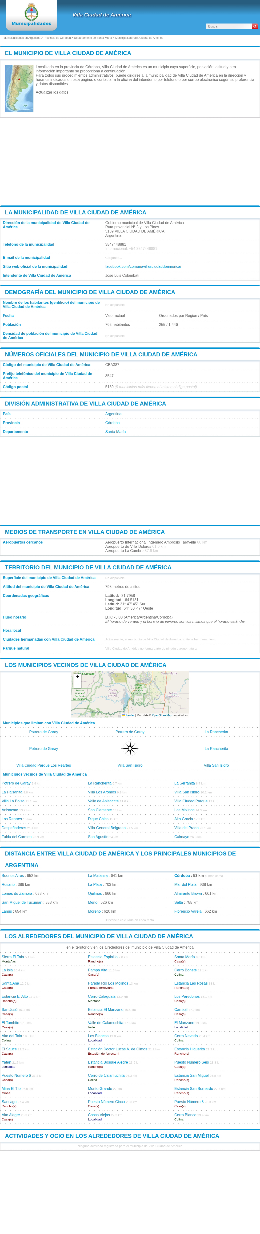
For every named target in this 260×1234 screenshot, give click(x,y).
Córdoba (112, 423)
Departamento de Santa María (93, 37)
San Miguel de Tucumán (22, 902)
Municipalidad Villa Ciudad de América (139, 37)
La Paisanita (12, 792)
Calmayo (181, 837)
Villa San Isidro (129, 765)
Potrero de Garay (43, 732)
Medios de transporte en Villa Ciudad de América (85, 532)
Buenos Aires (13, 876)
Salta (178, 902)
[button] (77, 677)
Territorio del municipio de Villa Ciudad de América (88, 567)
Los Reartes (12, 819)
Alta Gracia (183, 819)
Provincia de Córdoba (57, 37)
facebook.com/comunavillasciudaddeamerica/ (143, 266)
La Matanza (98, 876)
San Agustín (98, 837)
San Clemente (100, 810)
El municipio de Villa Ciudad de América (68, 53)
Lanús (7, 911)
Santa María (115, 432)
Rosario (8, 885)
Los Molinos (184, 810)
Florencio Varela (187, 911)
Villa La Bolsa (13, 801)
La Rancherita (216, 732)
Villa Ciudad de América (101, 15)
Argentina (113, 414)
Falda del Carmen (17, 837)
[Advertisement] (130, 161)
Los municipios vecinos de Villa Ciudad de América (85, 665)
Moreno (94, 911)
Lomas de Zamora (17, 893)
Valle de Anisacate (103, 801)
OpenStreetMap (162, 715)
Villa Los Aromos (102, 792)
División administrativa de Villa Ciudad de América (85, 403)
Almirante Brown (188, 893)
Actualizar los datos (52, 92)
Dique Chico (98, 819)
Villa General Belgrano (107, 828)
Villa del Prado (186, 828)
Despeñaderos (14, 828)
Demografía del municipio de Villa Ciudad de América (90, 292)
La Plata (95, 885)
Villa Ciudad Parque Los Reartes (43, 765)
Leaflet (128, 715)
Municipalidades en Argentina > (24, 37)
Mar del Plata (185, 885)
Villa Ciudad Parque (191, 801)
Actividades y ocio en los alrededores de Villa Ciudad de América (112, 1136)
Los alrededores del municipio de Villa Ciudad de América (99, 936)
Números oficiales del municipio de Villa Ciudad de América (101, 354)
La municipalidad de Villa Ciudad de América (75, 212)
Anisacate (10, 810)
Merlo (92, 902)
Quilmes (95, 893)
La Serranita (184, 783)
